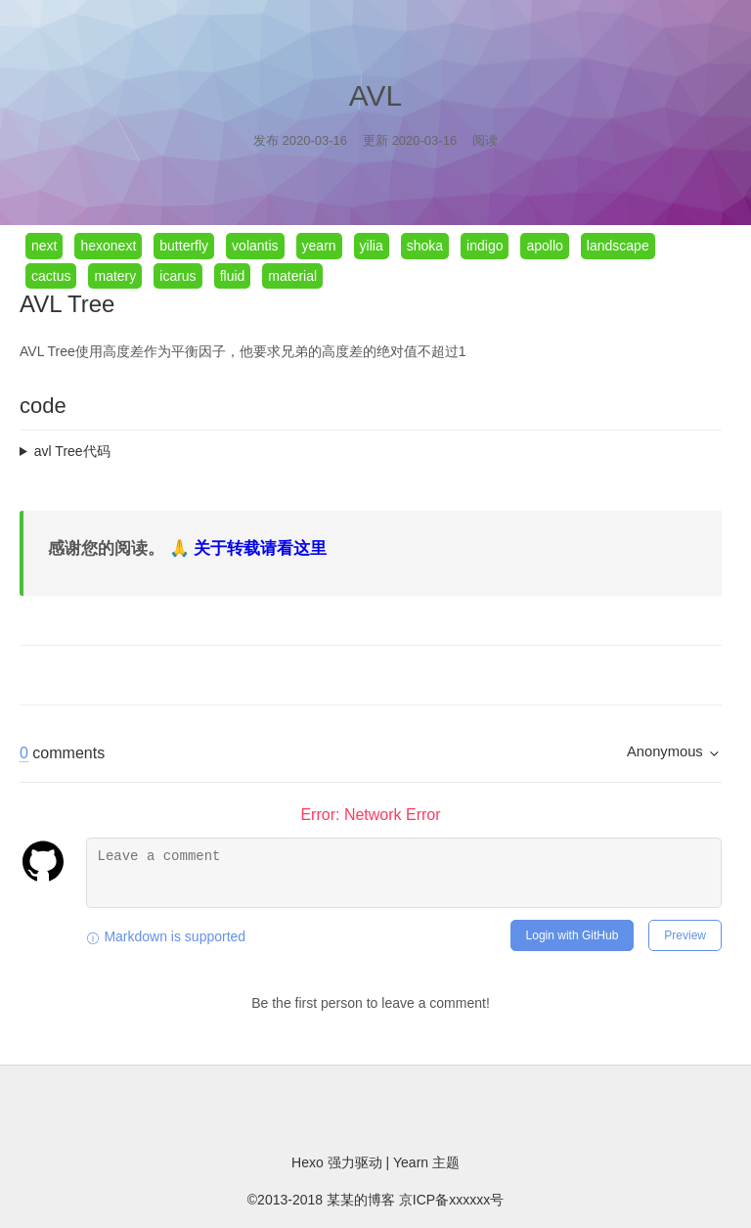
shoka (425, 245)
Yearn (412, 1162)
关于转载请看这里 (260, 548)
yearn (319, 245)
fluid (232, 276)
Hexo (309, 1162)
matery (115, 276)
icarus (177, 276)
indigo (484, 245)
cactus (50, 276)
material (292, 276)
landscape (618, 245)
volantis (255, 245)
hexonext (108, 245)
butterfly (183, 245)
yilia (371, 245)
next (44, 245)
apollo (544, 245)
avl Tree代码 (72, 451)
